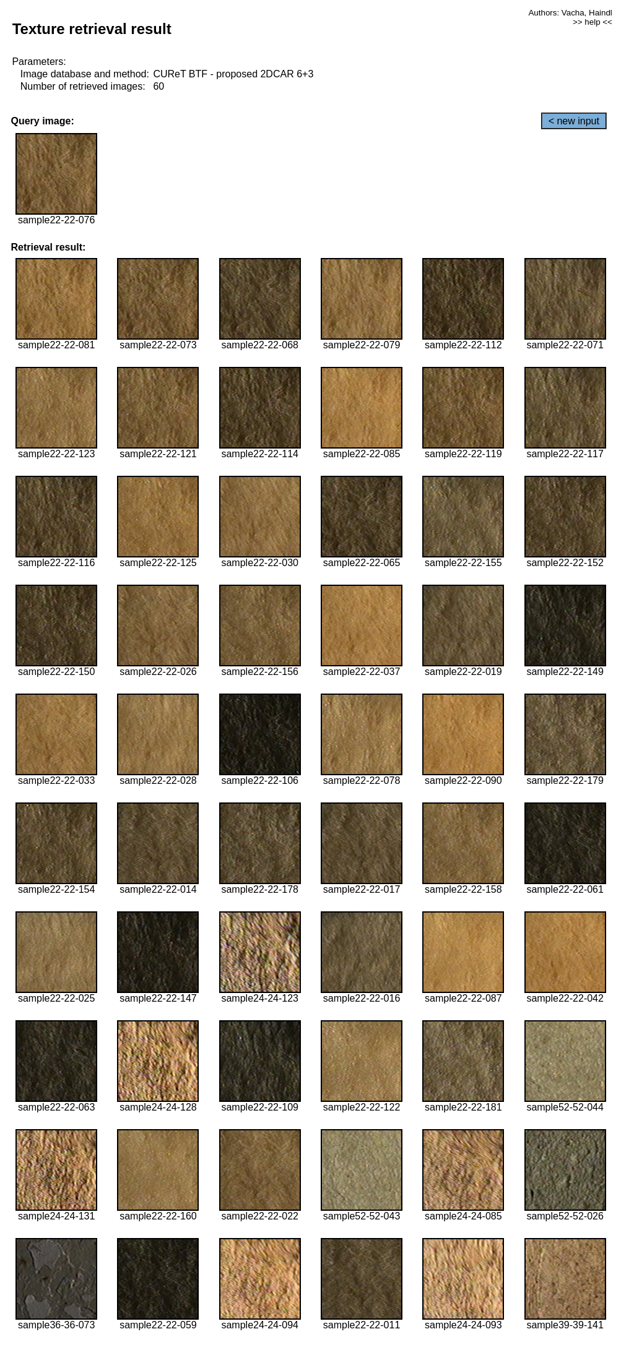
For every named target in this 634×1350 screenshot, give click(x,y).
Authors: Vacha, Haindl (570, 12)
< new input (574, 121)
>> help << (592, 22)
